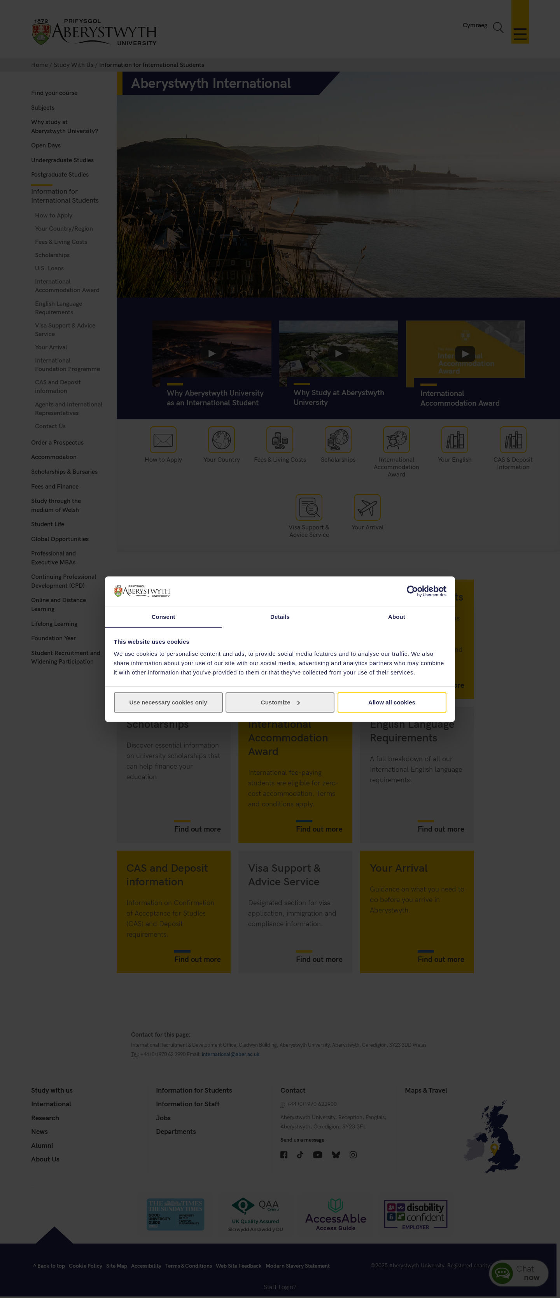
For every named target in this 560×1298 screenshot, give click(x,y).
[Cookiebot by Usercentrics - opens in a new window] (412, 591)
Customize (280, 702)
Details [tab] (280, 616)
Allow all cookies (391, 702)
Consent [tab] (163, 616)
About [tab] (396, 616)
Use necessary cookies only (168, 702)
